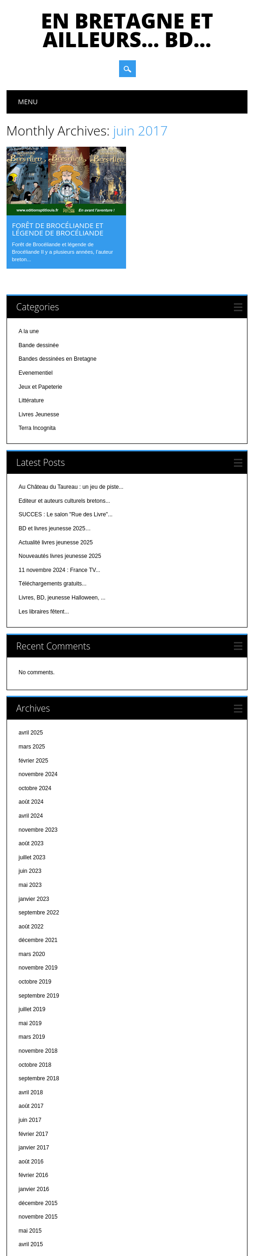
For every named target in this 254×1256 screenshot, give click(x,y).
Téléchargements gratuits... (52, 523)
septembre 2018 (39, 1018)
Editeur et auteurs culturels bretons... (64, 440)
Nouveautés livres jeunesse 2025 (60, 495)
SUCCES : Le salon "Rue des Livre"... (66, 454)
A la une (29, 271)
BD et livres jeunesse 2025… (55, 468)
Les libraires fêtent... (44, 551)
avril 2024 (31, 755)
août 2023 (31, 783)
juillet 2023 (32, 796)
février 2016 (33, 1115)
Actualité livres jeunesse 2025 (56, 481)
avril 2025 (31, 672)
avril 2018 (31, 1031)
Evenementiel (36, 312)
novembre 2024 (38, 714)
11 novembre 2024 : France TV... (59, 509)
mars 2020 (32, 893)
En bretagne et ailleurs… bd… (127, 30)
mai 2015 (30, 1170)
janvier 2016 (34, 1129)
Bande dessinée (39, 284)
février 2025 (33, 700)
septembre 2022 (39, 852)
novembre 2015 (38, 1156)
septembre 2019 (39, 935)
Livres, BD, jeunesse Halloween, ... (62, 537)
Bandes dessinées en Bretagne (58, 298)
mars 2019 (32, 976)
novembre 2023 (38, 769)
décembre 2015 (38, 1142)
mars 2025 (32, 686)
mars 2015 (32, 1198)
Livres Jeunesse (39, 353)
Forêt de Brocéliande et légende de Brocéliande (58, 229)
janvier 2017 (34, 1087)
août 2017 (31, 1045)
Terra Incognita (37, 367)
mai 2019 (30, 962)
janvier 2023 (34, 838)
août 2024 (31, 741)
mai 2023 (30, 824)
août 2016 (31, 1101)
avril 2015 (31, 1184)
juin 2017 (30, 1059)
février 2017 (33, 1073)
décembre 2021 (38, 880)
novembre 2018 (38, 990)
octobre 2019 (35, 921)
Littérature (31, 340)
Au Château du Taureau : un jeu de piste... (71, 426)
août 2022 (31, 866)
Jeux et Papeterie (40, 326)
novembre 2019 (38, 907)
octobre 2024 (35, 727)
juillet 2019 (32, 949)
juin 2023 (30, 810)
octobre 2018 (35, 1004)
